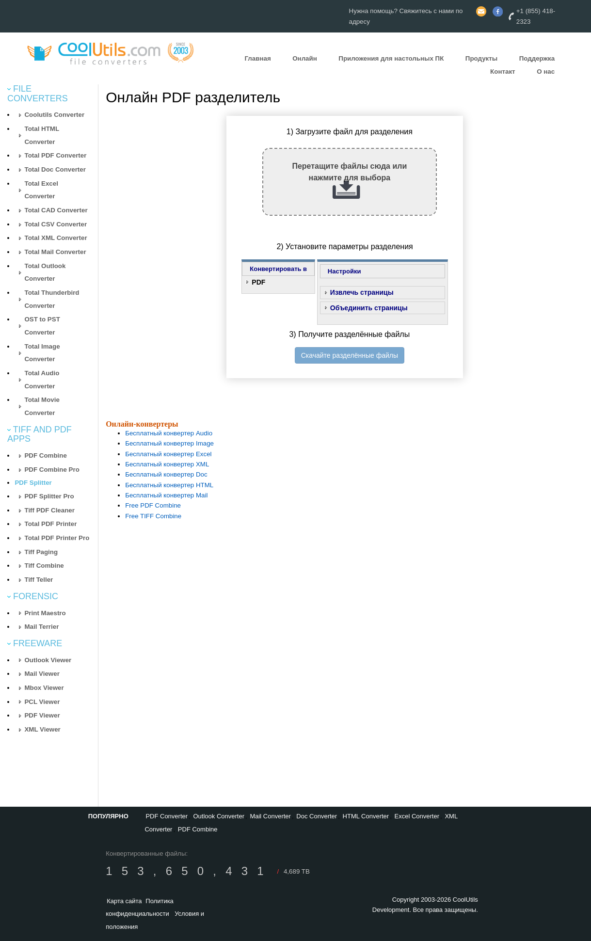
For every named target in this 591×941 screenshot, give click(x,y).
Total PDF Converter (55, 155)
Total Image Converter (42, 353)
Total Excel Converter (41, 190)
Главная (257, 58)
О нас (546, 71)
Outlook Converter (218, 816)
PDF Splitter (33, 482)
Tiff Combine (44, 565)
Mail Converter (270, 816)
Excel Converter (417, 816)
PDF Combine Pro (51, 469)
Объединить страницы (369, 308)
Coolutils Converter (54, 114)
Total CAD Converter (55, 210)
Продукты (481, 58)
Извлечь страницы (362, 292)
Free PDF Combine (153, 505)
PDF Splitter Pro (49, 496)
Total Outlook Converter (44, 272)
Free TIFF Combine (153, 516)
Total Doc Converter (54, 169)
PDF (258, 282)
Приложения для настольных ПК (391, 58)
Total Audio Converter (41, 379)
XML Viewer (42, 729)
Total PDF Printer (50, 523)
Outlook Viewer (47, 660)
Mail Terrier (41, 626)
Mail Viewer (41, 673)
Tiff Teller (38, 579)
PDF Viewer (42, 715)
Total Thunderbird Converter (51, 299)
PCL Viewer (42, 701)
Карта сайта (124, 901)
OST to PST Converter (42, 326)
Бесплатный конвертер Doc (166, 474)
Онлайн (304, 58)
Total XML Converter (55, 237)
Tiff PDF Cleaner (49, 510)
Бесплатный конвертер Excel (168, 454)
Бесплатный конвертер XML (167, 464)
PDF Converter (166, 816)
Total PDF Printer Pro (56, 538)
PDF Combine (45, 455)
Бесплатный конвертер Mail (166, 495)
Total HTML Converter (41, 135)
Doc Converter (316, 816)
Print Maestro (44, 613)
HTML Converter (366, 816)
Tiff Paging (41, 552)
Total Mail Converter (55, 251)
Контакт (502, 71)
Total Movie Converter (41, 406)
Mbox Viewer (44, 687)
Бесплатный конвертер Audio (168, 433)
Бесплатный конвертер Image (169, 443)
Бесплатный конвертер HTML (169, 485)
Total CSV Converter (55, 224)
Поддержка (537, 58)
